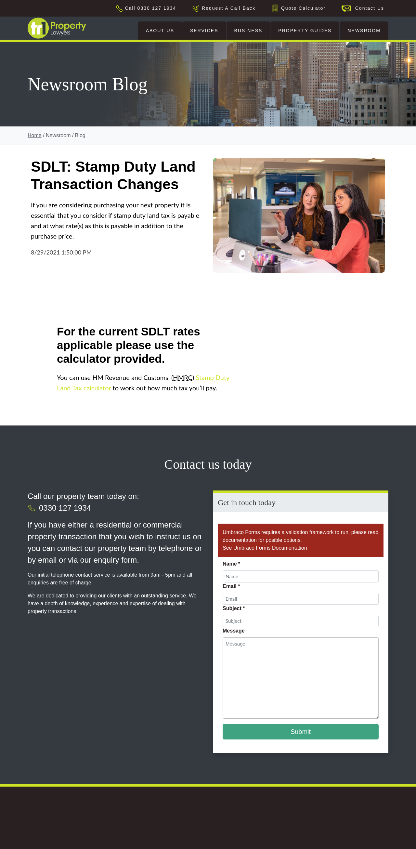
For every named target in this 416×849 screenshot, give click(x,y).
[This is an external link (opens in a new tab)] (64, 833)
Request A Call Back (228, 8)
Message (234, 630)
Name (231, 564)
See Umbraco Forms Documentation (265, 548)
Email (231, 586)
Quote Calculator (303, 8)
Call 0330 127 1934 (150, 8)
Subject (234, 608)
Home (35, 135)
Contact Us (367, 8)
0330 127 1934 (65, 507)
